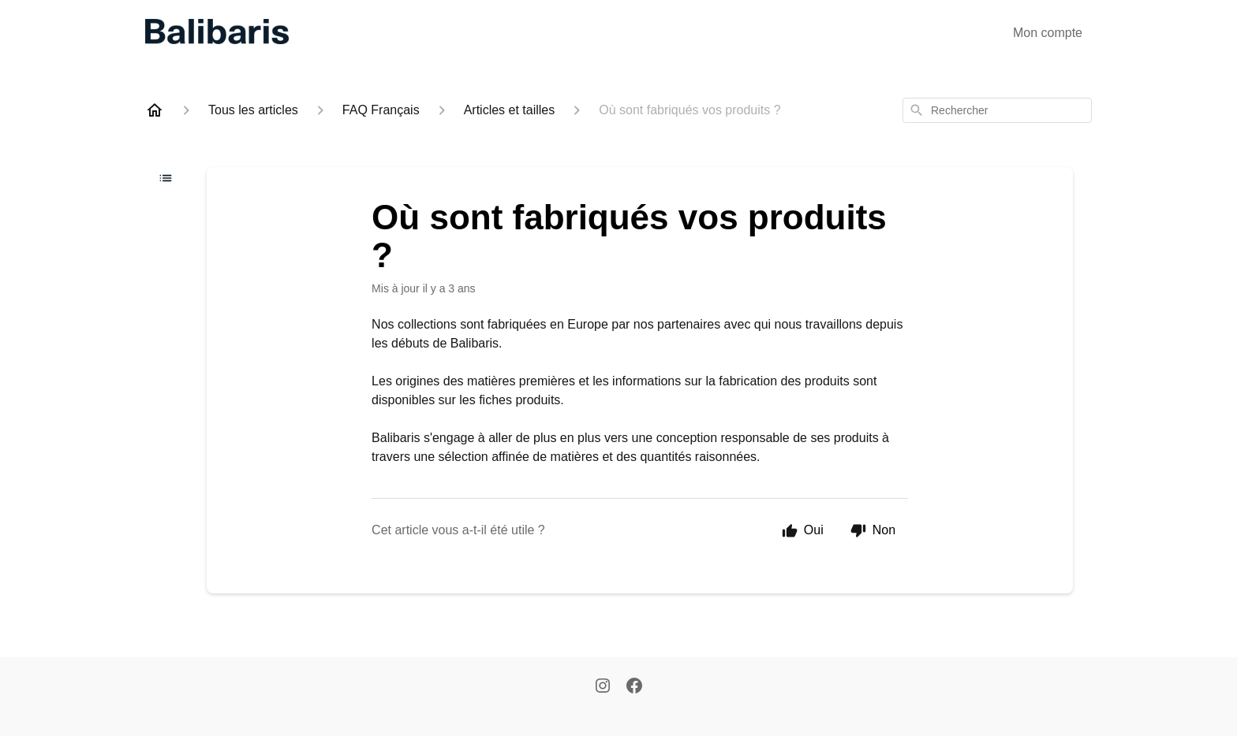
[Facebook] (634, 687)
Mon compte (1047, 32)
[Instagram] (602, 687)
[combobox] (997, 110)
